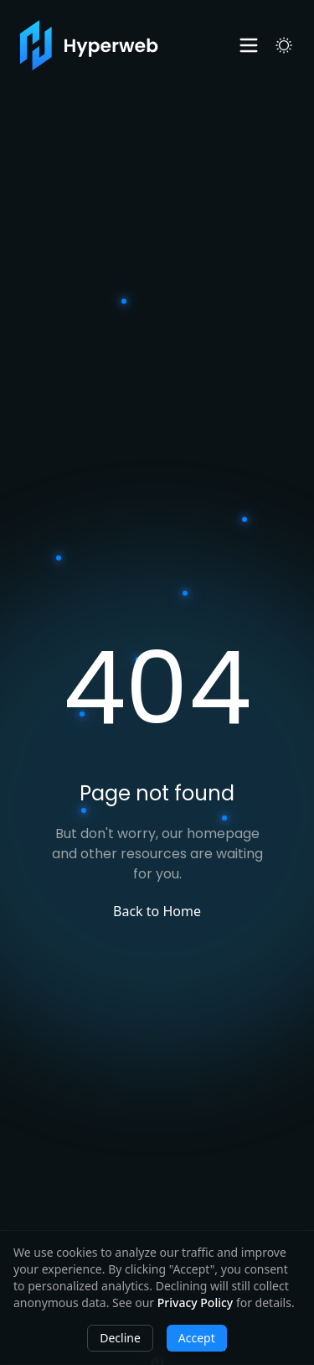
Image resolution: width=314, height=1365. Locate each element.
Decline (120, 1338)
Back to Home (157, 911)
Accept (196, 1338)
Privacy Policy (195, 1302)
